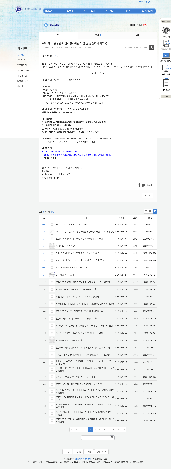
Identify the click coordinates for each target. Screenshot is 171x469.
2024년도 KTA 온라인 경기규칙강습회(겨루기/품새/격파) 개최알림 (84, 325)
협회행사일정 (147, 11)
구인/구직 (21, 60)
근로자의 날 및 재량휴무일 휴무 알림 (71, 224)
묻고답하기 (22, 65)
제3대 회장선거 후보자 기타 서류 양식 (72, 267)
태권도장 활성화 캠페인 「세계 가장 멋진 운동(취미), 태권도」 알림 (83, 355)
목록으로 (147, 196)
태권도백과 (68, 11)
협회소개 (49, 11)
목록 (137, 35)
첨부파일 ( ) (50, 55)
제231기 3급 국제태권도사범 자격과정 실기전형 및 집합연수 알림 (84, 304)
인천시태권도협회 (48, 47)
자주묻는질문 (23, 70)
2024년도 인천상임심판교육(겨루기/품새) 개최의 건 (78, 311)
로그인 (141, 2)
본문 (59, 35)
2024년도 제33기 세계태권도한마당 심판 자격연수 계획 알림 (82, 282)
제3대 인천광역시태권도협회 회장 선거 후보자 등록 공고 (80, 260)
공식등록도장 (89, 11)
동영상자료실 (23, 81)
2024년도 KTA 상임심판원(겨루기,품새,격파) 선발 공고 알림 (81, 348)
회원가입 (149, 2)
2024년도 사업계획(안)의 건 (68, 340)
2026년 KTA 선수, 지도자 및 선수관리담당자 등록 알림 (79, 238)
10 (119, 429)
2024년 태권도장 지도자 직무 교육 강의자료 (75, 289)
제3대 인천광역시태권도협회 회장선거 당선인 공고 (77, 253)
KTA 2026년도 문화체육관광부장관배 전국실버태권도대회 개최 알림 (85, 231)
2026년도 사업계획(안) (66, 246)
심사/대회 (110, 11)
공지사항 (21, 54)
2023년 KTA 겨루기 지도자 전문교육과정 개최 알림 (78, 384)
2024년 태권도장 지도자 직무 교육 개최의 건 (75, 318)
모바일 (89, 452)
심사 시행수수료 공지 (65, 274)
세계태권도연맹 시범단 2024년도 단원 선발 (74, 377)
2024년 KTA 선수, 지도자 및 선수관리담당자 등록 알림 (79, 333)
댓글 (98, 35)
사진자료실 (22, 75)
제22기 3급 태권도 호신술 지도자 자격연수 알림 (76, 297)
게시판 (128, 11)
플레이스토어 (101, 452)
